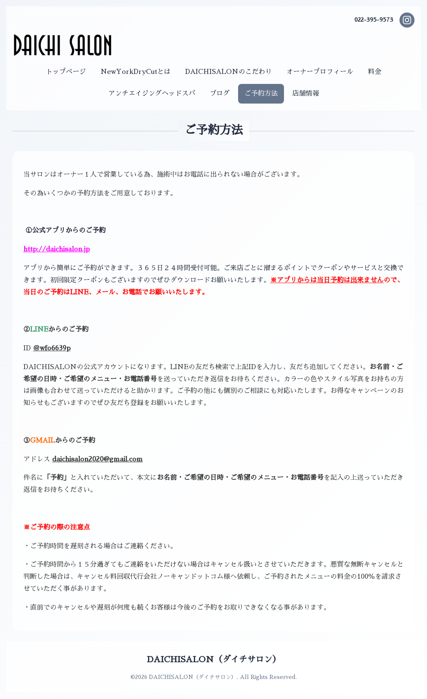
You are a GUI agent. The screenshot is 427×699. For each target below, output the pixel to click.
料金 (374, 71)
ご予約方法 (261, 93)
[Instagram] (406, 20)
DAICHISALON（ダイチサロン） (214, 659)
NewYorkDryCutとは (135, 71)
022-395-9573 (373, 20)
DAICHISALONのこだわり (228, 71)
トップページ (66, 71)
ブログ (220, 93)
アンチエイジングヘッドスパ (151, 93)
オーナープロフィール (319, 71)
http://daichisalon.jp (56, 249)
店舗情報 (305, 93)
